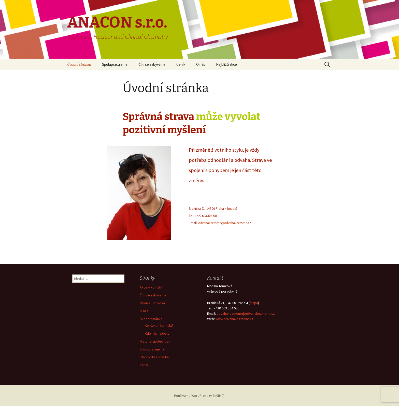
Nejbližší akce (226, 64)
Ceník (180, 64)
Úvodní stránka (79, 64)
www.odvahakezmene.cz (234, 319)
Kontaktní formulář (159, 325)
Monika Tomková (152, 303)
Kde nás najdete (157, 333)
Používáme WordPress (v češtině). (199, 395)
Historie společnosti (155, 341)
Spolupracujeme (114, 64)
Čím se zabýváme (151, 64)
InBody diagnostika (154, 357)
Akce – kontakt (151, 287)
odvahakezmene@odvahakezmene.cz (224, 223)
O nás (200, 64)
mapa (232, 208)
